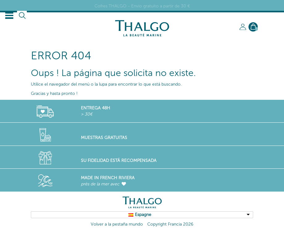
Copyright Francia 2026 (170, 224)
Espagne (143, 214)
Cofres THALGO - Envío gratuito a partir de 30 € (142, 6)
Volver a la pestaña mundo (117, 224)
